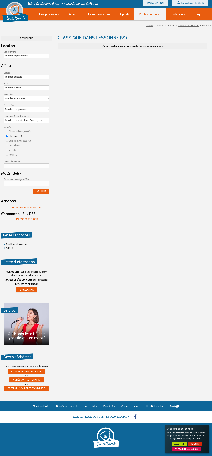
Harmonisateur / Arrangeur (16, 116)
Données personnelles (191, 438)
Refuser (195, 444)
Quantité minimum (12, 161)
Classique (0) (14, 136)
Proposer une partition (26, 207)
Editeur (7, 72)
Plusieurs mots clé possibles (16, 179)
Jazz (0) (11, 150)
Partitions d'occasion (188, 25)
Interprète (8, 94)
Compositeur (9, 105)
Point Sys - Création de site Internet (174, 406)
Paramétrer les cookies (186, 449)
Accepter (179, 444)
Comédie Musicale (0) (18, 140)
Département (10, 51)
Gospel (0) (13, 145)
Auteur (7, 83)
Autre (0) (12, 154)
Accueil (149, 25)
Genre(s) (7, 126)
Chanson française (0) (18, 131)
